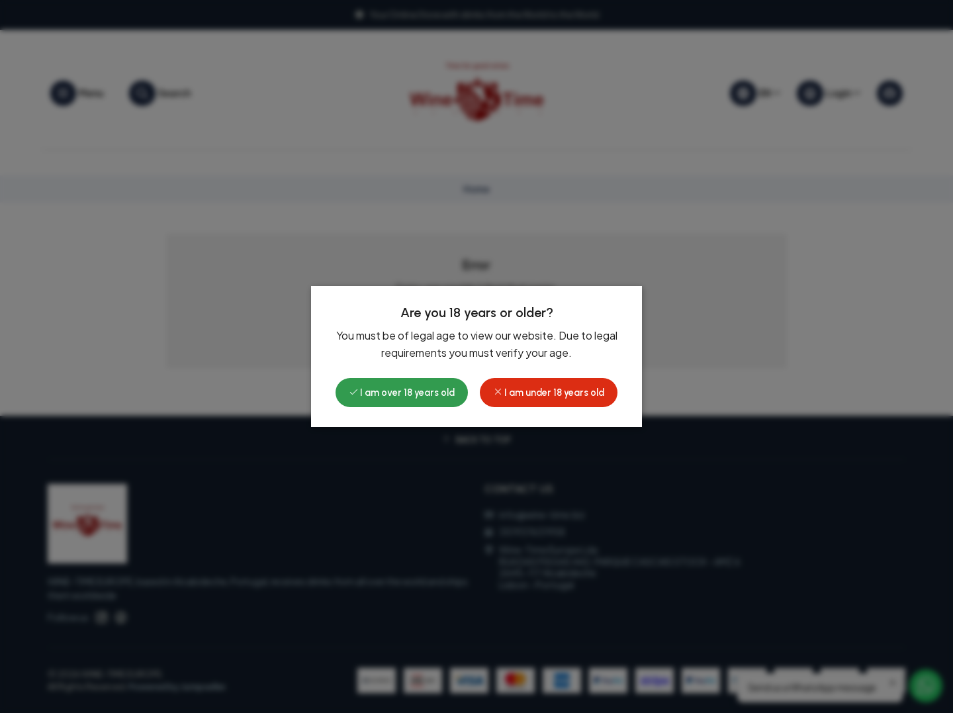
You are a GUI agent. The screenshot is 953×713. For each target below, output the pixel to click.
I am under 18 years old (548, 393)
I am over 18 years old (402, 393)
